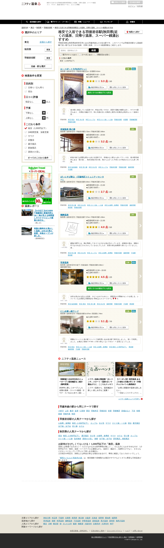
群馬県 (74, 518)
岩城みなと (125, 411)
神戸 (112, 524)
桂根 (138, 411)
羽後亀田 (116, 411)
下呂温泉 (77, 521)
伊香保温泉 (86, 521)
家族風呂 (32, 148)
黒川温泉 (104, 521)
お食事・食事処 (64, 423)
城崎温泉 (68, 521)
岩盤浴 (31, 140)
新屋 (60, 414)
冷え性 (101, 423)
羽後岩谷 (103, 411)
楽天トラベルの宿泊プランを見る (99, 93)
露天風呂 (136, 423)
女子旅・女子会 (64, 426)
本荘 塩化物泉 (73, 167)
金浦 (76, 411)
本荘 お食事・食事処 (112, 205)
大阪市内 (88, 524)
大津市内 (105, 524)
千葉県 (61, 518)
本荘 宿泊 (71, 119)
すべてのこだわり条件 (38, 158)
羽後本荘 (94, 411)
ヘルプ (127, 531)
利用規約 (132, 537)
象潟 (71, 411)
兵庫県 (67, 518)
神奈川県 (46, 518)
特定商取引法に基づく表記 (117, 537)
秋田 (73, 414)
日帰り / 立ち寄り (36, 87)
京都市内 (96, 524)
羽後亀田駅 (133, 119)
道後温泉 (95, 521)
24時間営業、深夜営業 (38, 132)
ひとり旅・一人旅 (119, 423)
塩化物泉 (77, 439)
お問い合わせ (138, 531)
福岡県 (114, 518)
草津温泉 (46, 521)
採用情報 (139, 537)
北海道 (94, 518)
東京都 (81, 518)
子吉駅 (70, 169)
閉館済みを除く (103, 55)
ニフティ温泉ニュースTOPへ (129, 399)
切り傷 (75, 426)
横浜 (45, 524)
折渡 (110, 411)
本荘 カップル (90, 119)
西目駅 (70, 207)
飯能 (75, 524)
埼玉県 (54, 518)
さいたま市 (67, 524)
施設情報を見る (97, 87)
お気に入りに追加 (119, 87)
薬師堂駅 (131, 167)
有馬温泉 (60, 521)
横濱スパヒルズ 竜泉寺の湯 (71, 458)
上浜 (67, 411)
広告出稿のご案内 (97, 531)
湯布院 (112, 521)
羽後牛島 (66, 414)
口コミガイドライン (114, 531)
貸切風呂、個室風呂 (121, 439)
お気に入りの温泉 (118, 2)
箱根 (53, 521)
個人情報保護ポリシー (99, 537)
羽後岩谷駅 (118, 119)
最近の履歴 (135, 2)
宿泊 (129, 423)
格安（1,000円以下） (80, 423)
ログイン (131, 6)
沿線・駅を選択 (38, 66)
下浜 (133, 411)
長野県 (101, 518)
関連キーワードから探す (32, 527)
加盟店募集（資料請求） (79, 531)
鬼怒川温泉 (120, 521)
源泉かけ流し (87, 439)
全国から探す (46, 42)
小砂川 (61, 411)
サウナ (108, 423)
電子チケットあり (70, 55)
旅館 (96, 439)
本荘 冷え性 (80, 119)
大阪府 (87, 518)
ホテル (81, 426)
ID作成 (140, 6)
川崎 (50, 524)
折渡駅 (125, 119)
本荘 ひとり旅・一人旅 (105, 119)
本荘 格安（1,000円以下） (118, 347)
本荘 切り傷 (83, 167)
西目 (88, 411)
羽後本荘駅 (72, 122)
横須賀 (55, 524)
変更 (48, 50)
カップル (94, 423)
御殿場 (80, 524)
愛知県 (107, 518)
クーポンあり (87, 55)
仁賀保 (82, 411)
